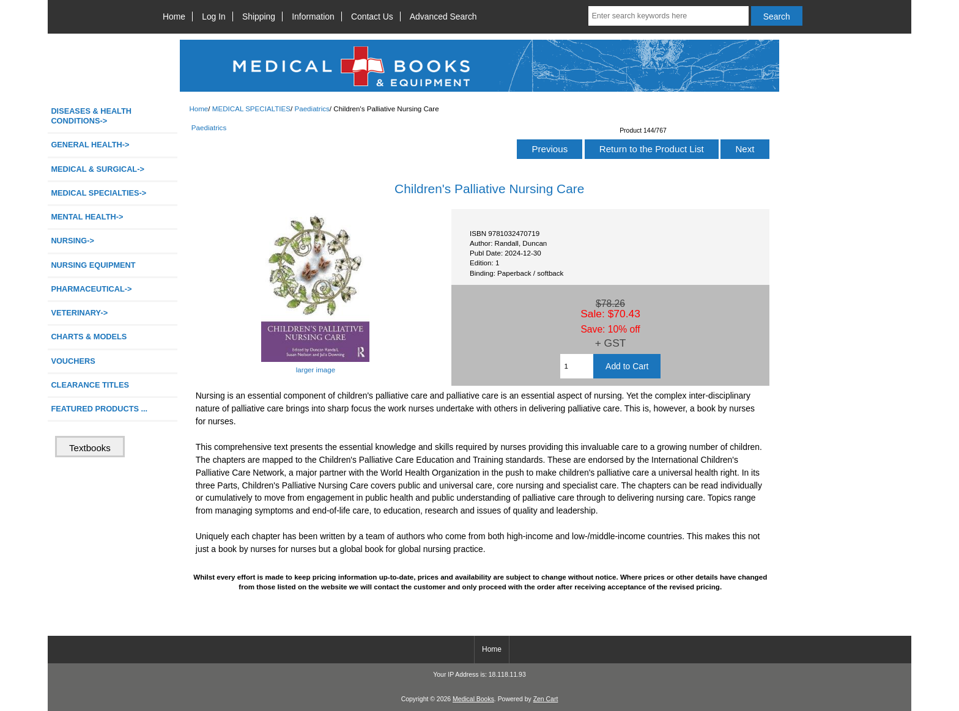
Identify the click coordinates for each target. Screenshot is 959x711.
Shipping (258, 16)
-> (98, 192)
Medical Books (473, 699)
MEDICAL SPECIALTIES (251, 108)
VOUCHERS (73, 361)
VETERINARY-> (79, 312)
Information (313, 16)
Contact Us (372, 16)
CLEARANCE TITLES (90, 384)
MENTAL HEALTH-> (87, 216)
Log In (214, 16)
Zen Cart (545, 699)
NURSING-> (72, 240)
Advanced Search (443, 16)
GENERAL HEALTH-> (90, 144)
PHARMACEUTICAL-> (91, 288)
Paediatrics (311, 108)
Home (174, 16)
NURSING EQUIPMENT (93, 265)
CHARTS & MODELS (89, 336)
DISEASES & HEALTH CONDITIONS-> (91, 115)
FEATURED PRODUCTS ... (99, 408)
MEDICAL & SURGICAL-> (97, 169)
